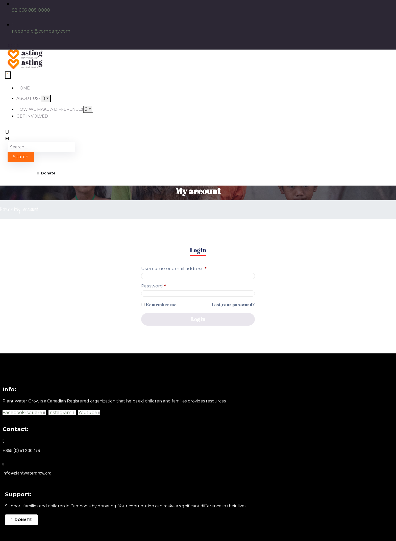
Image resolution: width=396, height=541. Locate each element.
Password (164, 285)
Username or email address (184, 268)
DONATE (21, 519)
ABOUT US (28, 98)
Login (198, 250)
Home (5, 209)
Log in (198, 319)
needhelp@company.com (41, 31)
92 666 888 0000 (31, 10)
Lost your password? (233, 304)
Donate (46, 173)
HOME (23, 88)
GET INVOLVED (32, 116)
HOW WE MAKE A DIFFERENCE (49, 109)
